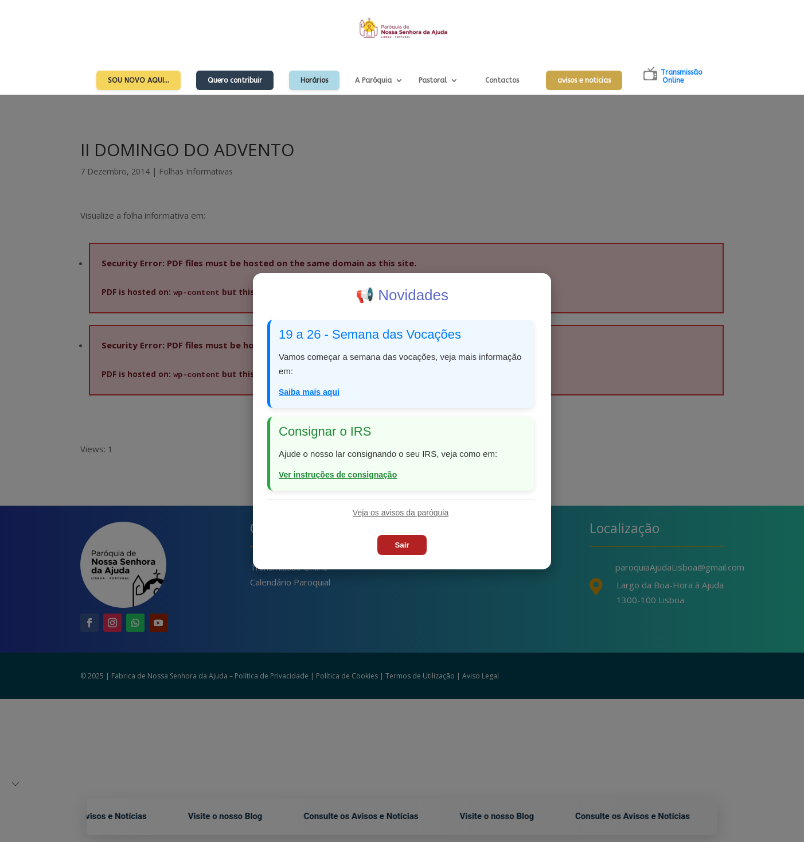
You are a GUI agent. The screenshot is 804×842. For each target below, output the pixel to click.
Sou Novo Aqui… (138, 80)
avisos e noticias (584, 80)
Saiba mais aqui (309, 392)
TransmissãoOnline (681, 76)
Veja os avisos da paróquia (400, 512)
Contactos (502, 80)
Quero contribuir (235, 80)
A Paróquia (373, 80)
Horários (314, 80)
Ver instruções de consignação (338, 474)
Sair (402, 545)
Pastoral (433, 80)
